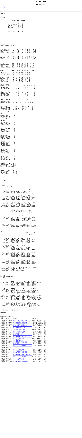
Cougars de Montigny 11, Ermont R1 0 (22, 386)
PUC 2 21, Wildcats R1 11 (22, 408)
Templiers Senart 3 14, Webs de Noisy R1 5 (22, 385)
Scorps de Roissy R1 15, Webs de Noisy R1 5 (22, 418)
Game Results (5, 9)
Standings (4, 6)
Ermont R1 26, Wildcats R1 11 (22, 423)
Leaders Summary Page (7, 7)
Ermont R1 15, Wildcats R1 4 (22, 402)
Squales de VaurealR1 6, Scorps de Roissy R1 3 (22, 397)
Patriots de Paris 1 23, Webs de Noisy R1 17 (22, 411)
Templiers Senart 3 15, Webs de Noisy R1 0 (22, 428)
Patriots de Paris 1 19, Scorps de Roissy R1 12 (22, 403)
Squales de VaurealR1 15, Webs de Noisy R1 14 (22, 399)
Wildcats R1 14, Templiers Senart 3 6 (22, 414)
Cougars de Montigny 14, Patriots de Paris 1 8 (22, 400)
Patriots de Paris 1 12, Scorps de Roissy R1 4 (22, 431)
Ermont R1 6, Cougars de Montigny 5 (22, 415)
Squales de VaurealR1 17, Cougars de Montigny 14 (22, 422)
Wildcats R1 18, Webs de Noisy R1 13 (22, 404)
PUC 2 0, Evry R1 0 (22, 409)
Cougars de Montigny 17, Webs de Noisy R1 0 (22, 406)
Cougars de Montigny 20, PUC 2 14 (22, 395)
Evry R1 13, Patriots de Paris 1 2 (22, 421)
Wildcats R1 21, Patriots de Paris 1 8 (22, 390)
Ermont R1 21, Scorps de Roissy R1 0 (22, 407)
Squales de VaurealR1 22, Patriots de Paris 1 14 (22, 380)
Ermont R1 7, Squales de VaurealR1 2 (22, 416)
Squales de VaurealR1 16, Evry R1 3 (22, 405)
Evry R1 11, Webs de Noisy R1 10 (22, 394)
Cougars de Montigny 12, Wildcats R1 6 (22, 398)
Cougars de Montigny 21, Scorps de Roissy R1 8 (22, 391)
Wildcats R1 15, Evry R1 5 (22, 379)
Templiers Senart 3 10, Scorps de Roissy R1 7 (22, 382)
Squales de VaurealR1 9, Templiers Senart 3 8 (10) (22, 388)
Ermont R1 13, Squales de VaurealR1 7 (22, 424)
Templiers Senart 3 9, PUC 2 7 (22, 401)
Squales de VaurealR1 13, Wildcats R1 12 (22, 393)
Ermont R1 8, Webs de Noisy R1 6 (22, 396)
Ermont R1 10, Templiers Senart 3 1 (22, 383)
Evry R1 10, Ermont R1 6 (22, 389)
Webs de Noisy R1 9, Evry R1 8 (22, 430)
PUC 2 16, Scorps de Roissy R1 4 (22, 412)
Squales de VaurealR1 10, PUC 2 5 (22, 387)
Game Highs (5, 8)
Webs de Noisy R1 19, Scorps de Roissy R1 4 (22, 381)
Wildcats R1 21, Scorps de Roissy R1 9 (22, 384)
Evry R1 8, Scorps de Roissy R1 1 (22, 427)
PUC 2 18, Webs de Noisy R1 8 (22, 392)
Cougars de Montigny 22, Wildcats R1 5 (22, 417)
